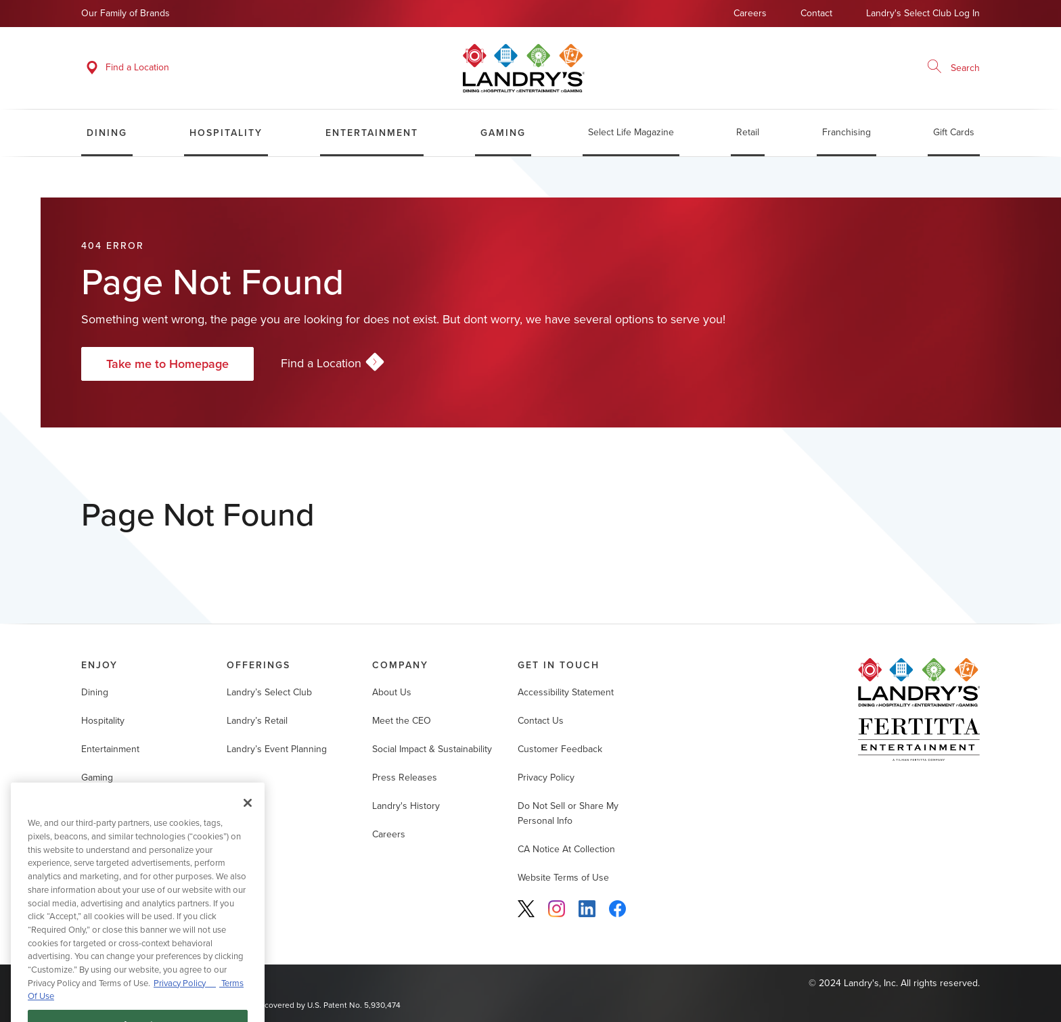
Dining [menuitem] (107, 132)
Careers (750, 13)
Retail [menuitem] (747, 132)
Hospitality (103, 721)
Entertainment (110, 749)
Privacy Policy (546, 777)
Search (965, 68)
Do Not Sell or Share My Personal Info (568, 813)
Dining (94, 692)
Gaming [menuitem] (503, 132)
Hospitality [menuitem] (226, 132)
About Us (391, 692)
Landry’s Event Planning (277, 749)
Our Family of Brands (125, 13)
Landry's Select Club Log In (923, 13)
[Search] (934, 68)
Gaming (97, 777)
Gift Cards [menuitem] (953, 132)
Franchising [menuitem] (846, 132)
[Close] (248, 815)
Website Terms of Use (563, 877)
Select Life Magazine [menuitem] (631, 132)
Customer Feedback (560, 749)
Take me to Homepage (167, 363)
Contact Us (541, 721)
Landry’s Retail (257, 721)
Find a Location (331, 363)
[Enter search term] (949, 67)
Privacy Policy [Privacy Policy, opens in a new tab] (185, 994)
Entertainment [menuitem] (371, 132)
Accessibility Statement (566, 692)
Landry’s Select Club (269, 692)
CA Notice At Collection (566, 849)
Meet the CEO (401, 721)
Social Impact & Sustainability (432, 749)
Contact (816, 13)
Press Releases (404, 777)
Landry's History (406, 806)
